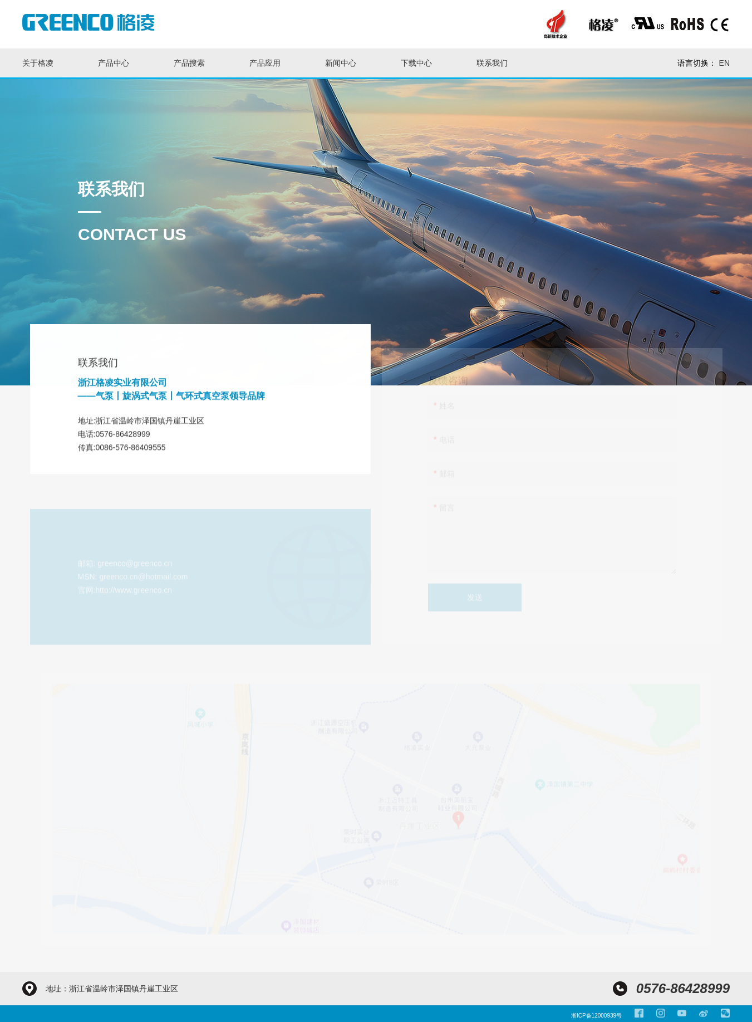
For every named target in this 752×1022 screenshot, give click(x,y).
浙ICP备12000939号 (596, 1016)
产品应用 (265, 62)
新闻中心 (340, 62)
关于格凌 (37, 62)
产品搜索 (189, 62)
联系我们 (492, 62)
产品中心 (113, 62)
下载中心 (416, 62)
